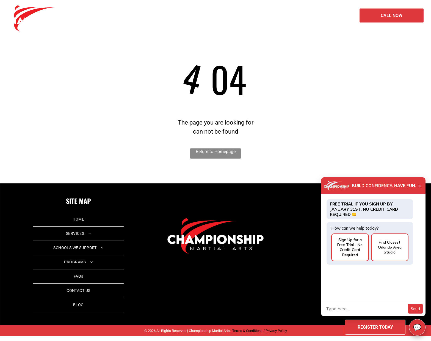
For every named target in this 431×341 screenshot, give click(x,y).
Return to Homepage (216, 151)
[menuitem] (158, 15)
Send (415, 308)
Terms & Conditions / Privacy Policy (259, 331)
